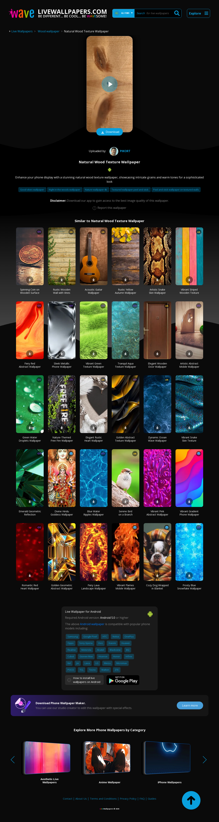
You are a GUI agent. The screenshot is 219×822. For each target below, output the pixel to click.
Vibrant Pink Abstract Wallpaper (157, 513)
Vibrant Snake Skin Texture (189, 439)
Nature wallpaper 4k (96, 189)
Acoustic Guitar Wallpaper (93, 291)
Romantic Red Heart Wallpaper (29, 587)
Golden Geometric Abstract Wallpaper (62, 587)
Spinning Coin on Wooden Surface (29, 291)
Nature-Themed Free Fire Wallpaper (62, 439)
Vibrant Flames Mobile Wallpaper (125, 587)
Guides (152, 798)
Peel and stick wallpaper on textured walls (176, 189)
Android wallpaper (92, 624)
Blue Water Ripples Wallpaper (93, 513)
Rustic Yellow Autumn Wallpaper (125, 291)
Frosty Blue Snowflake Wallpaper (189, 587)
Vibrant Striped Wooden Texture (189, 291)
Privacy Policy (128, 798)
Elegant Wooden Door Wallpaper (157, 365)
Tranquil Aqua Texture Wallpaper (125, 365)
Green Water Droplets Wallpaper (30, 439)
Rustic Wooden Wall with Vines (61, 291)
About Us (81, 798)
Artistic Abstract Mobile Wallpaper (189, 365)
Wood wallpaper (49, 31)
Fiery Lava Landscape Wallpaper (93, 587)
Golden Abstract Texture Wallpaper (125, 439)
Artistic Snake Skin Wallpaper (157, 291)
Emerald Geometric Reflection (30, 513)
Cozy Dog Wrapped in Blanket (157, 587)
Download (109, 132)
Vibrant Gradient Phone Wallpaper (189, 513)
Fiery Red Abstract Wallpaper (30, 365)
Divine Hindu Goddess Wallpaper (62, 513)
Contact (67, 798)
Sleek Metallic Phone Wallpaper (61, 365)
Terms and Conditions (103, 798)
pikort (119, 151)
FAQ (142, 798)
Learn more (190, 705)
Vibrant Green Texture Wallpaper (93, 365)
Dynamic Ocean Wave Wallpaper (157, 439)
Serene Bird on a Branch (125, 513)
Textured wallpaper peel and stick (130, 189)
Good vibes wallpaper (32, 189)
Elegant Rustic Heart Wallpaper (93, 439)
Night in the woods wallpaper (65, 189)
